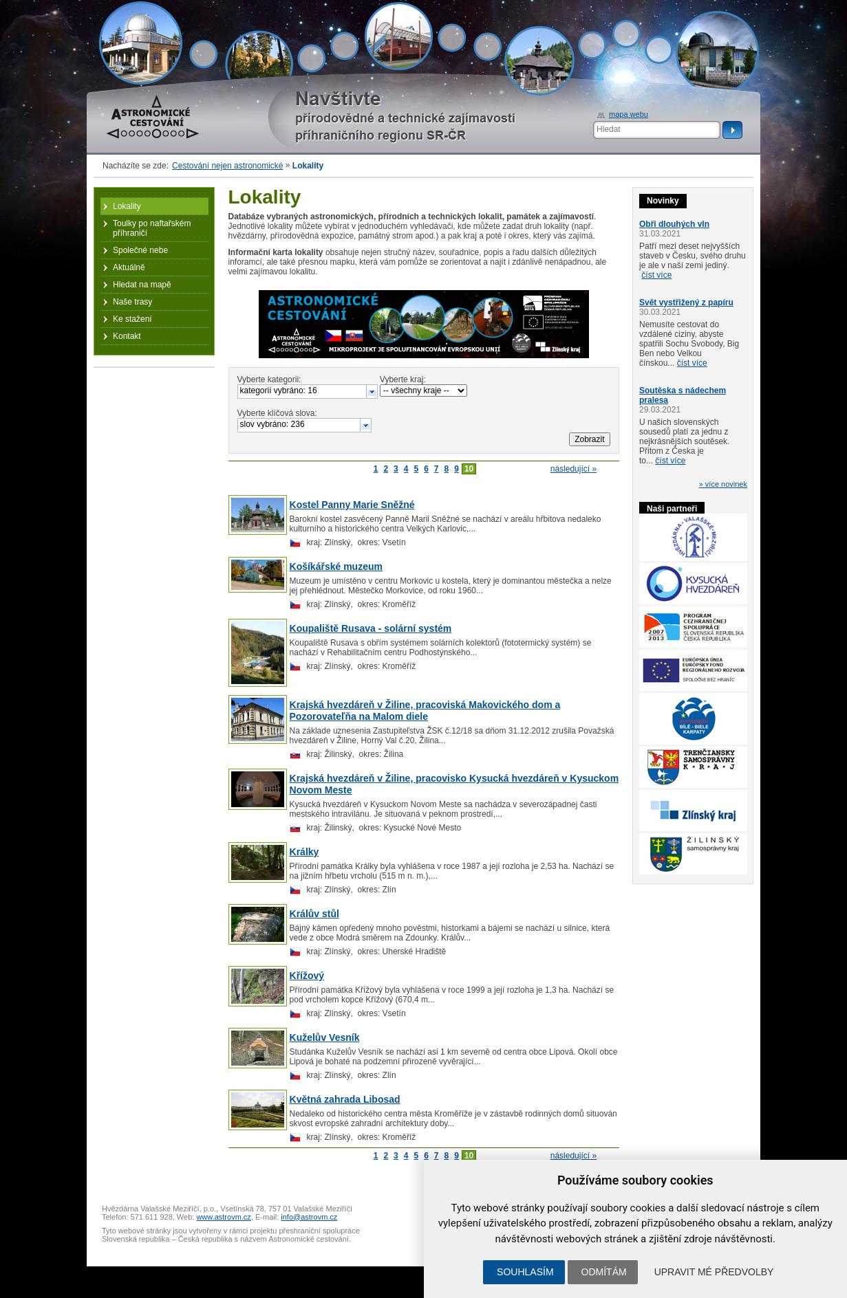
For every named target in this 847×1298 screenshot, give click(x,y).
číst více (656, 275)
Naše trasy (132, 302)
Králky (304, 851)
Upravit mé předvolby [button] (714, 1271)
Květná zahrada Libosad (345, 1099)
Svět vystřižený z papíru (686, 302)
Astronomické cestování (153, 117)
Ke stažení (132, 319)
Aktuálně (129, 267)
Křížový (307, 975)
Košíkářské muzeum (336, 566)
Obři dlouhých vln (674, 224)
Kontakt (127, 336)
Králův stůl (314, 913)
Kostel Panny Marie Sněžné (352, 504)
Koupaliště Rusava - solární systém (371, 628)
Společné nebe (140, 250)
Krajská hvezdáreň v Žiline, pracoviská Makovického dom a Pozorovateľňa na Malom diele (425, 710)
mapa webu (628, 114)
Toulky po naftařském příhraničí (152, 228)
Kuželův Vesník (325, 1037)
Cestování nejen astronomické (227, 165)
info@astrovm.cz (309, 1217)
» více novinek (723, 484)
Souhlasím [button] (525, 1271)
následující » (573, 469)
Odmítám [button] (604, 1271)
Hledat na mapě (142, 284)
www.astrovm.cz (223, 1217)
